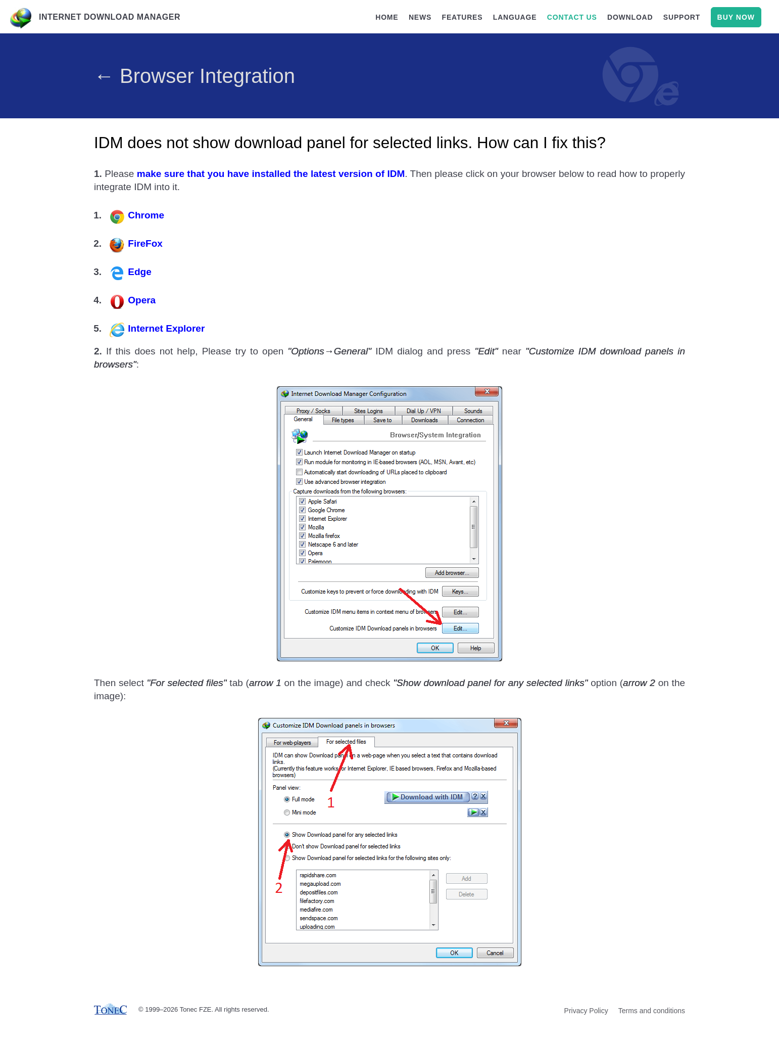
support (681, 17)
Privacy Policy (586, 1011)
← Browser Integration (194, 76)
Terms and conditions (651, 1011)
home (386, 17)
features (462, 17)
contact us (572, 17)
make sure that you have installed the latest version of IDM (271, 174)
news (420, 17)
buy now (736, 17)
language (515, 17)
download (630, 17)
